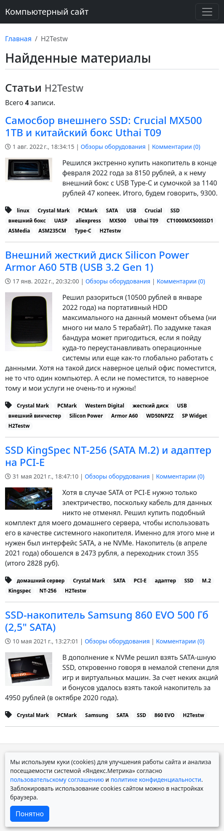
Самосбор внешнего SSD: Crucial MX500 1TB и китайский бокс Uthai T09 (103, 126)
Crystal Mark (53, 210)
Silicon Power (86, 415)
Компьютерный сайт (46, 11)
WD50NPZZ (159, 415)
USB (131, 210)
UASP (60, 220)
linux (23, 210)
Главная (18, 38)
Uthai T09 (146, 220)
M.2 (206, 580)
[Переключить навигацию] (207, 11)
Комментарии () (176, 147)
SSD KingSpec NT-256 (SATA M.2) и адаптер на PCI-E (108, 456)
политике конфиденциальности (156, 779)
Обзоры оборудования (113, 147)
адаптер (165, 580)
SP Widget (194, 415)
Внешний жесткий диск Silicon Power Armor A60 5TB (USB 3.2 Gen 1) (97, 261)
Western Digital (104, 405)
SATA (112, 210)
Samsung (96, 715)
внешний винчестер (34, 415)
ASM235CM (52, 230)
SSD (175, 210)
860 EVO (165, 715)
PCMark (88, 210)
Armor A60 (124, 415)
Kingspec (19, 590)
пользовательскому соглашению (57, 779)
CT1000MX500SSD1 (190, 220)
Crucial (153, 210)
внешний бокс (27, 220)
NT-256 (47, 590)
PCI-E (140, 580)
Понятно (30, 813)
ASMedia (19, 230)
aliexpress (88, 220)
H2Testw (110, 230)
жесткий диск (151, 405)
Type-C (83, 230)
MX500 (117, 220)
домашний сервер (40, 580)
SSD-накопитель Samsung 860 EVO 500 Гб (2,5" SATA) (106, 621)
